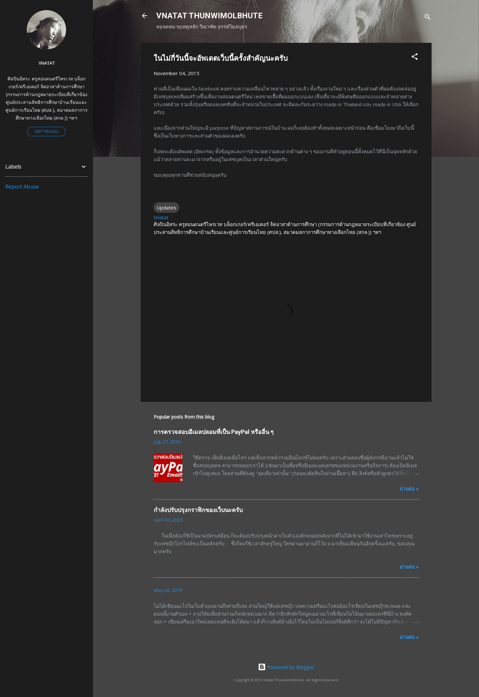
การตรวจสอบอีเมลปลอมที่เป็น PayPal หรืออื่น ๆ (214, 431)
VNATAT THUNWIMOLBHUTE (209, 15)
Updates (166, 207)
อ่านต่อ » (409, 488)
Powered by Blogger (286, 667)
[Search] (428, 18)
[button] (415, 57)
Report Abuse (22, 186)
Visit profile (46, 131)
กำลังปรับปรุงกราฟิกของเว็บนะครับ (198, 509)
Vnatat (47, 63)
